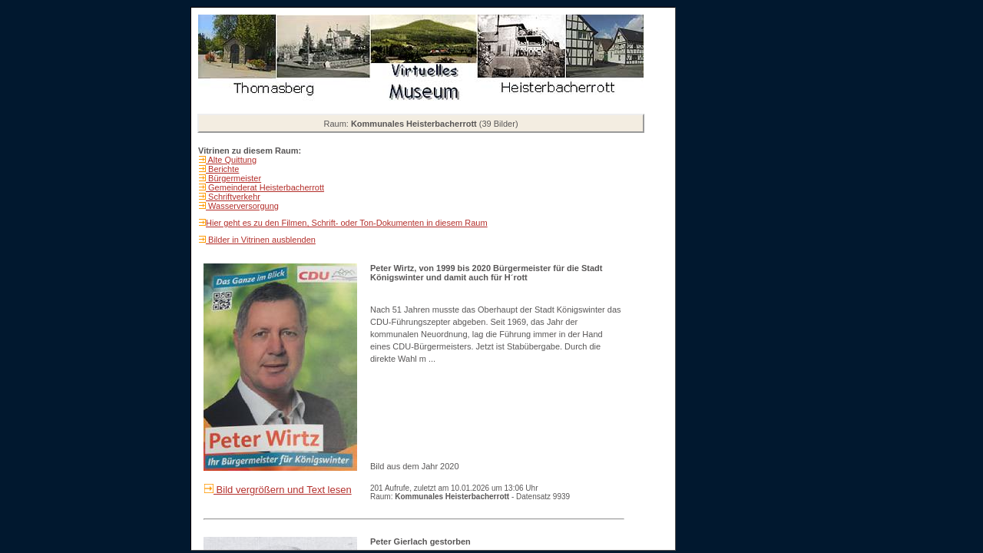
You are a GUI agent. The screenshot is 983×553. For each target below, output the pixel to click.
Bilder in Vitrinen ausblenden (261, 239)
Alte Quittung (231, 159)
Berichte (222, 169)
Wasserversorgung (242, 205)
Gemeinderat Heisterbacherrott (265, 187)
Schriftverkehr (233, 196)
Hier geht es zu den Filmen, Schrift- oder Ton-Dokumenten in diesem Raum (347, 222)
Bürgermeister (233, 178)
